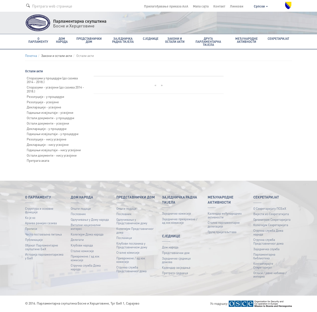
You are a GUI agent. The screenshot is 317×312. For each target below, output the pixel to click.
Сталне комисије (82, 251)
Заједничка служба (266, 249)
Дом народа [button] (62, 40)
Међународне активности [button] (246, 40)
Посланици (124, 238)
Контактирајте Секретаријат (263, 265)
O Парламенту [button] (38, 40)
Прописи (31, 229)
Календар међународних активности (225, 215)
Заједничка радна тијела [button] (123, 40)
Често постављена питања (43, 234)
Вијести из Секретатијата (271, 214)
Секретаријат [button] (278, 38)
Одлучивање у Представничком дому (131, 221)
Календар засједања (176, 267)
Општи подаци (81, 208)
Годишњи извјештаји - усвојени (50, 112)
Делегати (77, 240)
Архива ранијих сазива (41, 223)
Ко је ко (30, 218)
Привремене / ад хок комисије (85, 258)
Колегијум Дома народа (87, 234)
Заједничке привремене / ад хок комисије (179, 221)
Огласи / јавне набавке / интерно (270, 275)
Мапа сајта (201, 6)
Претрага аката (38, 160)
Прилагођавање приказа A (166, 6)
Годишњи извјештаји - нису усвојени (54, 150)
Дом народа (170, 247)
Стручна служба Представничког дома (131, 269)
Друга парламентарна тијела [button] (208, 42)
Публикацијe (34, 240)
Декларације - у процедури (46, 128)
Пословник (78, 214)
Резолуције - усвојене (43, 102)
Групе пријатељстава (222, 232)
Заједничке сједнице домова (176, 260)
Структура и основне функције (39, 210)
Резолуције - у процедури (45, 96)
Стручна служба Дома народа (86, 267)
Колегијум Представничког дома (135, 230)
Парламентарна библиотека (264, 256)
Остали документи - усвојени (48, 123)
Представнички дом (176, 253)
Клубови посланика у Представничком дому (131, 245)
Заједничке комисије (176, 213)
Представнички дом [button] (89, 40)
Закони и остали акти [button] (174, 40)
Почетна (31, 56)
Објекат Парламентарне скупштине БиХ (41, 247)
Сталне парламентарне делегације (224, 224)
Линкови (236, 6)
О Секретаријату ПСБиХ (269, 208)
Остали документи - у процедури (50, 118)
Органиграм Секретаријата (272, 219)
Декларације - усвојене (44, 107)
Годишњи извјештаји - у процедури (52, 134)
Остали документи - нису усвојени (52, 155)
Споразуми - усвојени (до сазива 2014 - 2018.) (55, 89)
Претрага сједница (175, 273)
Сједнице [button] (150, 38)
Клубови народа (82, 245)
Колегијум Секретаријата (270, 225)
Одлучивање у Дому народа (90, 219)
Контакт (219, 6)
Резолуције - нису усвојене (46, 139)
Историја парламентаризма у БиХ (44, 256)
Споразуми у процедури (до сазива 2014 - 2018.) (52, 80)
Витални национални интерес (86, 227)
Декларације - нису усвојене (48, 144)
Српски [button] (261, 6)
